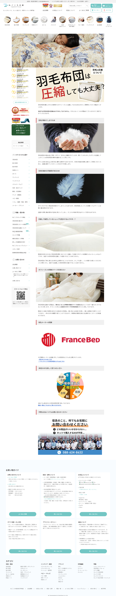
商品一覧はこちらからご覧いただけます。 (50, 406)
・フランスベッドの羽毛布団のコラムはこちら (52, 361)
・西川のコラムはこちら (45, 359)
